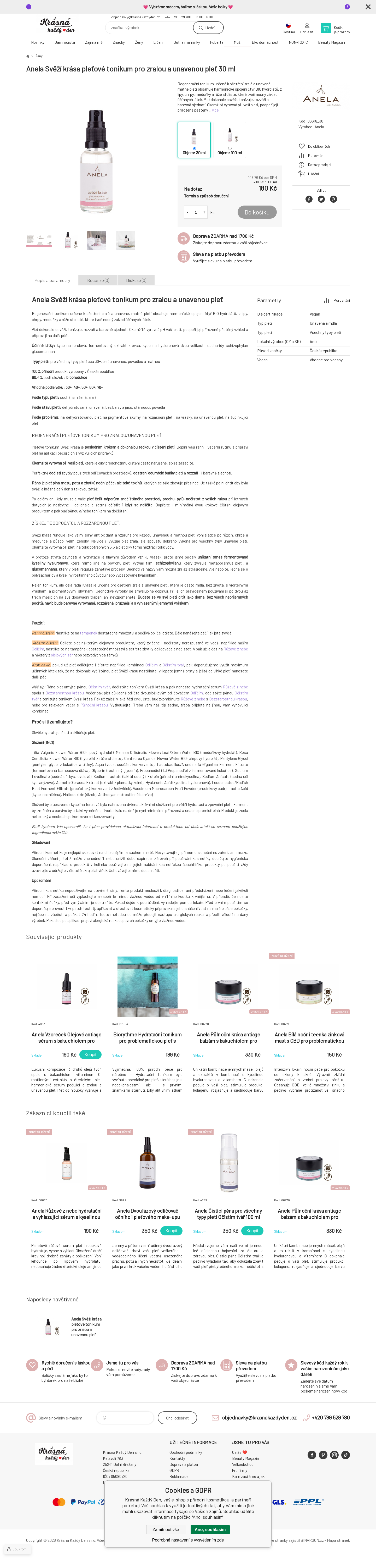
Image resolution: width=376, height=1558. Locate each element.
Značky (119, 42)
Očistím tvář (173, 664)
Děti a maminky (186, 42)
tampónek (88, 633)
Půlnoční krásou (94, 705)
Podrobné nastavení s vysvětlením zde (188, 1540)
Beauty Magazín (331, 42)
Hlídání (313, 174)
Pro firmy (239, 1470)
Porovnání (316, 155)
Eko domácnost (265, 42)
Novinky (37, 42)
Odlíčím (38, 649)
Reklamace (179, 1476)
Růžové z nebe (236, 649)
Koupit (90, 1054)
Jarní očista (65, 42)
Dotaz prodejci (319, 164)
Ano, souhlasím (210, 1529)
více (215, 110)
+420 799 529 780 (178, 17)
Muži (238, 42)
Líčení (158, 42)
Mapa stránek (338, 1540)
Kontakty (177, 1458)
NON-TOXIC (298, 42)
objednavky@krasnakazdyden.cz (135, 17)
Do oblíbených (319, 146)
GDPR (174, 1470)
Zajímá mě (94, 42)
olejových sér (62, 655)
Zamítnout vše (165, 1529)
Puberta (217, 42)
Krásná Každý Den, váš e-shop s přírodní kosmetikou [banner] (57, 26)
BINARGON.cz (312, 1540)
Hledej (210, 27)
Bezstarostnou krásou (64, 692)
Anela (319, 126)
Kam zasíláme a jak (248, 1476)
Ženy (139, 42)
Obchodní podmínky (185, 1452)
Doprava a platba (183, 1464)
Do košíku (257, 212)
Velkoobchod (243, 1464)
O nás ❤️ (239, 1452)
